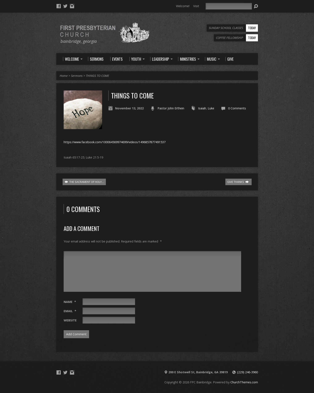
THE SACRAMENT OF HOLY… (84, 182)
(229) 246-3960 (247, 372)
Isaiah (202, 108)
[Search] (229, 6)
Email (70, 311)
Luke (211, 108)
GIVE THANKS (238, 182)
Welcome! (182, 6)
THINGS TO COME (97, 76)
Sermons (77, 76)
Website (70, 320)
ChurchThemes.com (244, 382)
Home (64, 76)
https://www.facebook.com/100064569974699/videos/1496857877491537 (115, 142)
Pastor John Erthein (171, 108)
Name (70, 302)
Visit (196, 6)
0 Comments (237, 108)
